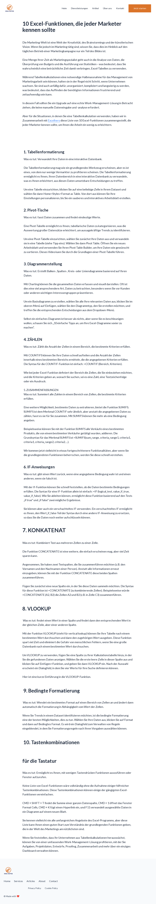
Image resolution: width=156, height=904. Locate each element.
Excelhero (54, 120)
